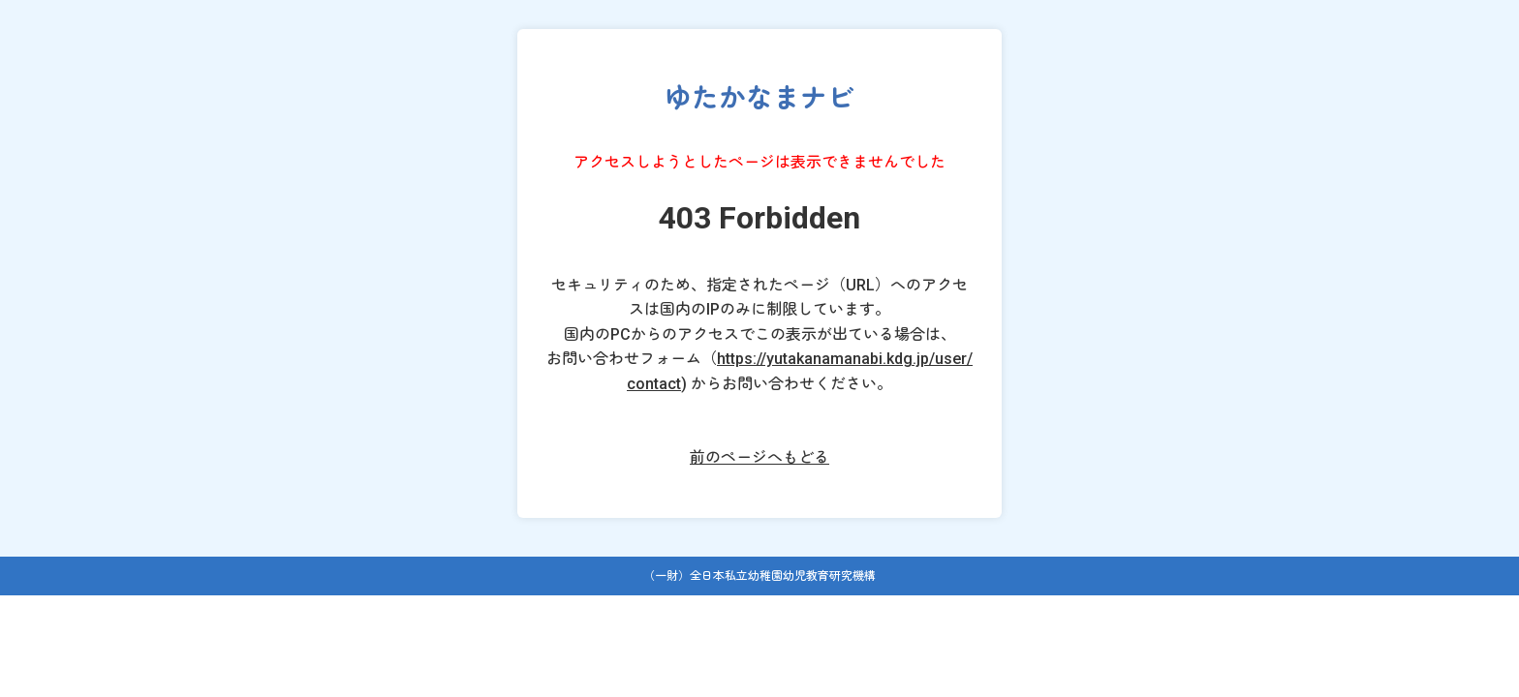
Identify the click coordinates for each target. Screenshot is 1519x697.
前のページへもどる (759, 457)
